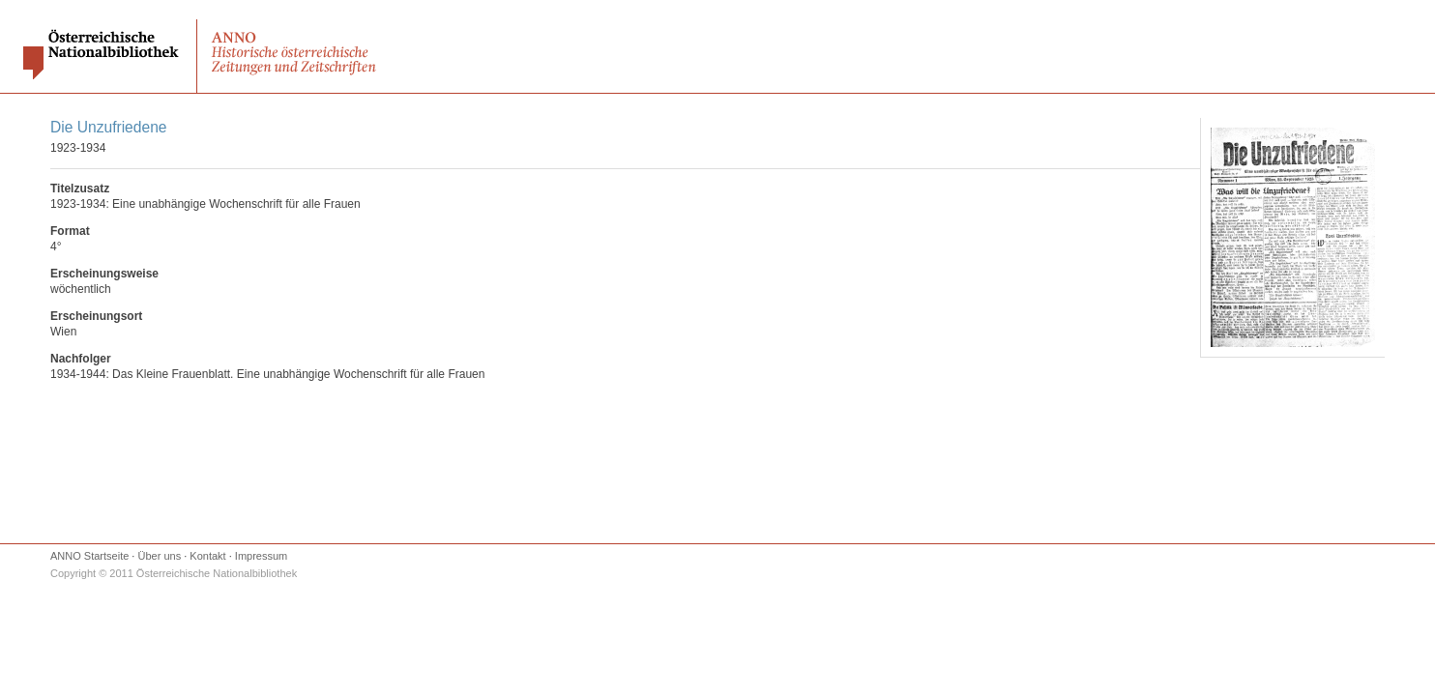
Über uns (160, 556)
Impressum (261, 556)
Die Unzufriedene (108, 127)
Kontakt (207, 556)
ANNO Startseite (89, 556)
